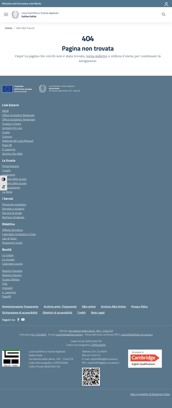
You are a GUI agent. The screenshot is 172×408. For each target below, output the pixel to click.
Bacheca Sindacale (13, 217)
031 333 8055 (38, 334)
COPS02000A (98, 345)
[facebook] (18, 319)
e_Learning (9, 292)
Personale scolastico (14, 204)
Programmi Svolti (12, 243)
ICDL (5, 284)
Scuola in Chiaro (11, 124)
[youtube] (23, 319)
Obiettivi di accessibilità (57, 312)
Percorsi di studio (12, 213)
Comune (7, 136)
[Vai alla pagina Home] (8, 28)
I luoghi (6, 170)
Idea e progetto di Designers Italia (150, 394)
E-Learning (8, 149)
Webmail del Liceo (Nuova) (17, 141)
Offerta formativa (12, 230)
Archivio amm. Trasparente (60, 306)
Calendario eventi (12, 264)
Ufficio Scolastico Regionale (18, 115)
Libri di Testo (9, 238)
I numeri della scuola (14, 179)
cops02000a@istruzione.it (69, 334)
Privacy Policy (139, 306)
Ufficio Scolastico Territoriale (18, 119)
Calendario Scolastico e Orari (19, 234)
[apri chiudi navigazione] (6, 15)
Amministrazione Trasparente (20, 306)
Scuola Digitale (11, 279)
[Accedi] (166, 4)
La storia (7, 192)
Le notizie (8, 255)
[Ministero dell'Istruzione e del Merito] (21, 3)
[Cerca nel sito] (163, 14)
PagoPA (6, 296)
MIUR (5, 111)
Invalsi (6, 132)
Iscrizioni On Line (12, 128)
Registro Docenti (12, 275)
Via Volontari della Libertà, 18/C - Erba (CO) (91, 331)
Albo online (89, 306)
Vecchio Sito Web (12, 153)
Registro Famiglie (12, 271)
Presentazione (10, 166)
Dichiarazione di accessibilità (19, 312)
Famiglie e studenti (13, 208)
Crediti (81, 312)
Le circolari (8, 259)
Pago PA (7, 145)
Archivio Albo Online (113, 306)
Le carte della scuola (14, 183)
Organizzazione (11, 187)
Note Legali (98, 312)
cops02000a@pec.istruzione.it (137, 334)
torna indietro (96, 56)
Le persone (8, 174)
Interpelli (7, 288)
